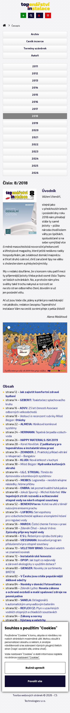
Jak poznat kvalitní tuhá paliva (43, 488)
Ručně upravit (35, 668)
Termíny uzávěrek (35, 48)
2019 (35, 123)
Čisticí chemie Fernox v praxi (43, 524)
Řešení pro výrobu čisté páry (41, 536)
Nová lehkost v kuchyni (39, 460)
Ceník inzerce (35, 41)
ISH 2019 (39, 440)
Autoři (35, 55)
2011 (35, 66)
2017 (35, 108)
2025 (35, 165)
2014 (35, 87)
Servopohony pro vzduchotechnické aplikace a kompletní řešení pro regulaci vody (36, 516)
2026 (35, 172)
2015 (35, 94)
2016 (35, 101)
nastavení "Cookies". (28, 657)
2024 (35, 158)
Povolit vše (35, 681)
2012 (35, 73)
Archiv (35, 34)
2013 (35, 80)
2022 (35, 144)
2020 (35, 130)
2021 (35, 137)
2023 (35, 151)
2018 (35, 116)
